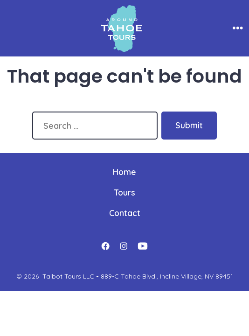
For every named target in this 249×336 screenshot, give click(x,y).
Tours (124, 192)
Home (124, 172)
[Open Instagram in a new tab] (123, 246)
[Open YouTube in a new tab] (143, 246)
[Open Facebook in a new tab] (105, 246)
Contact (124, 213)
